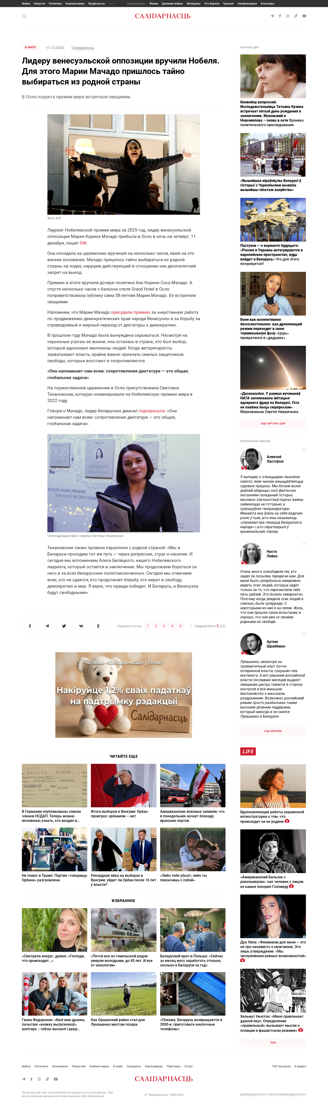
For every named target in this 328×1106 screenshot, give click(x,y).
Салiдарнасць (83, 48)
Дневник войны (172, 3)
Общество (79, 1066)
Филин (153, 3)
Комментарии (74, 3)
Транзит (228, 3)
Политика (55, 3)
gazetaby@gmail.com (253, 1094)
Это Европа (211, 3)
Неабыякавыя (247, 3)
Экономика (60, 1066)
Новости (39, 3)
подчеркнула (152, 410)
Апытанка (267, 3)
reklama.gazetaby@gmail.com (287, 1094)
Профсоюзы (96, 3)
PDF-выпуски (281, 1066)
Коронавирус (154, 1066)
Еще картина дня (273, 423)
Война (26, 3)
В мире (30, 47)
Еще (273, 1042)
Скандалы (134, 1066)
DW (83, 243)
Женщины (193, 3)
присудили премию (130, 312)
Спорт (188, 1066)
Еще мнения (273, 731)
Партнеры (174, 1066)
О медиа (300, 1066)
